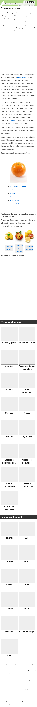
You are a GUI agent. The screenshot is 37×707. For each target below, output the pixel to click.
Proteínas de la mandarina (19, 248)
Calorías (13, 190)
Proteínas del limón (9, 248)
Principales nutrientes (18, 186)
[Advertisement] (18, 52)
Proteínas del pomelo (29, 248)
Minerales (13, 197)
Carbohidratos (15, 204)
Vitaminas (13, 193)
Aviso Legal (18, 704)
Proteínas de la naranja (10, 8)
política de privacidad (9, 704)
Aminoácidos (15, 200)
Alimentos (29, 1)
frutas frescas (22, 77)
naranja (13, 120)
